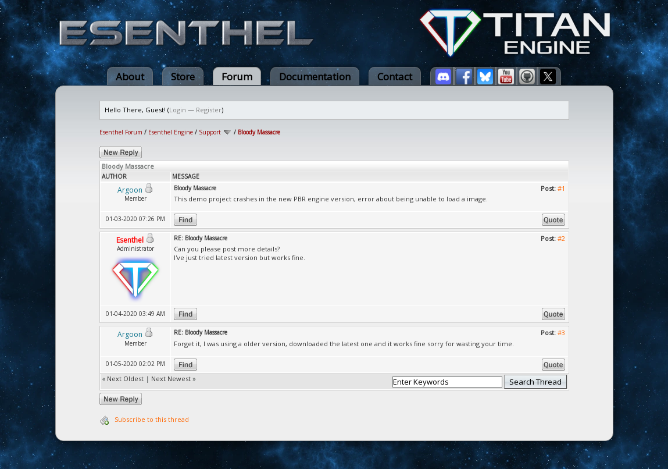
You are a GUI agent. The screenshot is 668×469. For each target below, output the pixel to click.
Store (183, 76)
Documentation (315, 76)
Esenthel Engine (170, 132)
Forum (237, 76)
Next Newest (171, 378)
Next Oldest (125, 378)
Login (177, 109)
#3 (561, 332)
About (130, 76)
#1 (561, 188)
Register (209, 109)
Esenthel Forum (120, 132)
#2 (561, 238)
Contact (394, 76)
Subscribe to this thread (152, 419)
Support (210, 132)
